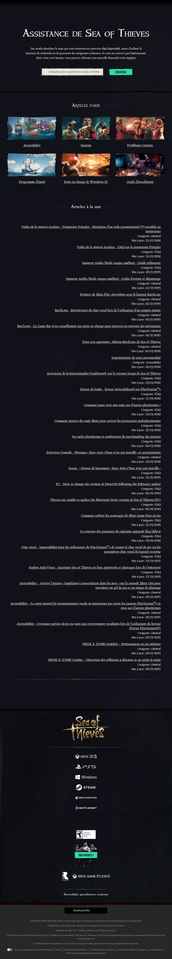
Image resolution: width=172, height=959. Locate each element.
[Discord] (95, 820)
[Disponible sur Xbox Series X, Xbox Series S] (86, 757)
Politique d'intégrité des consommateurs (86, 953)
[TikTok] (103, 820)
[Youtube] (85, 820)
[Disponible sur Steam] (86, 788)
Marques (142, 949)
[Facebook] (61, 820)
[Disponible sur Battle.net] (86, 808)
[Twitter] (68, 820)
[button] (85, 910)
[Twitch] (75, 820)
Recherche (120, 72)
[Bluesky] (110, 820)
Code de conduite (126, 949)
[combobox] (72, 72)
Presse (58, 949)
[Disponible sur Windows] (86, 777)
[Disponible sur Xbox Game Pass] (86, 798)
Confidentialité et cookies (102, 949)
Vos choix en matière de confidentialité (33, 949)
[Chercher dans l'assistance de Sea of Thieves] (72, 72)
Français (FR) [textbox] (81, 910)
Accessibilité (156, 949)
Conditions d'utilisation (75, 949)
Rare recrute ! (86, 855)
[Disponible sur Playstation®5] (86, 767)
